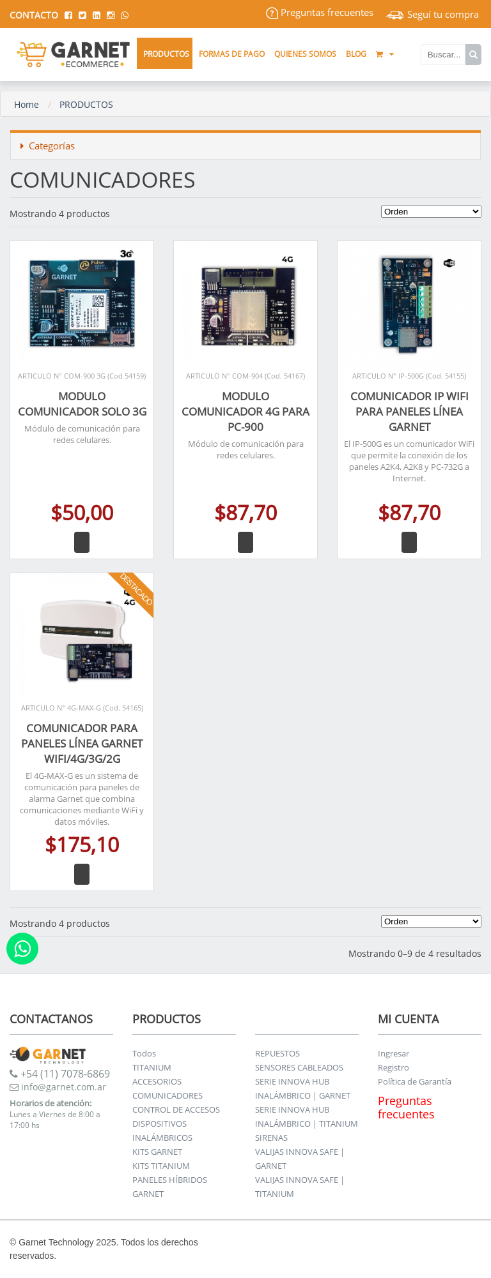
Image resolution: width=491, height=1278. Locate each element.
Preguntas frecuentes (319, 12)
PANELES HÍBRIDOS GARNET (169, 1186)
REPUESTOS (277, 1053)
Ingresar (393, 1053)
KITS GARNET (157, 1151)
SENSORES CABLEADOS (299, 1067)
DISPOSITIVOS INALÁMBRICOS (162, 1130)
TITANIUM (151, 1067)
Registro (393, 1067)
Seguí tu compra (432, 14)
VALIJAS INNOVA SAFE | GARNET (300, 1158)
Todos (144, 1053)
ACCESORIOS (157, 1081)
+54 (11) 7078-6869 (60, 1074)
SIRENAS (271, 1137)
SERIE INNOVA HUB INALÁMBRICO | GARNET (302, 1088)
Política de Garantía (414, 1081)
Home (26, 104)
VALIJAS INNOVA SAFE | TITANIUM (300, 1186)
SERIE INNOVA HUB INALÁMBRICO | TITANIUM (306, 1116)
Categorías (47, 145)
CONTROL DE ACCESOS (176, 1109)
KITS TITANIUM (161, 1165)
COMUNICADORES (167, 1095)
